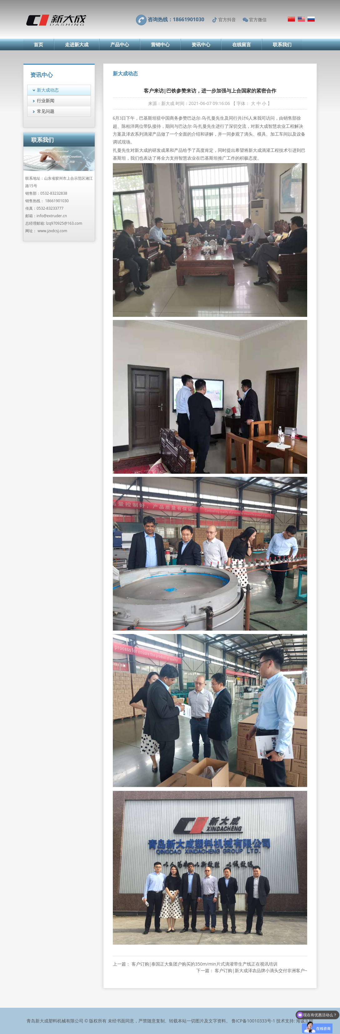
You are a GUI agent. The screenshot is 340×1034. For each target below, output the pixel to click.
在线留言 (241, 44)
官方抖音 (227, 19)
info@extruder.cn (52, 215)
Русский (311, 19)
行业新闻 (45, 100)
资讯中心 (201, 44)
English (301, 19)
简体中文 (291, 19)
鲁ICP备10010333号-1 (253, 1021)
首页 (38, 44)
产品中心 (119, 44)
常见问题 (45, 111)
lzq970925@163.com (64, 223)
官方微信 (258, 19)
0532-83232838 (53, 193)
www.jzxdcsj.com (52, 230)
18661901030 (56, 200)
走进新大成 (76, 44)
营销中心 (160, 44)
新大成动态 (48, 90)
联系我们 (282, 44)
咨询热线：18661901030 (176, 19)
